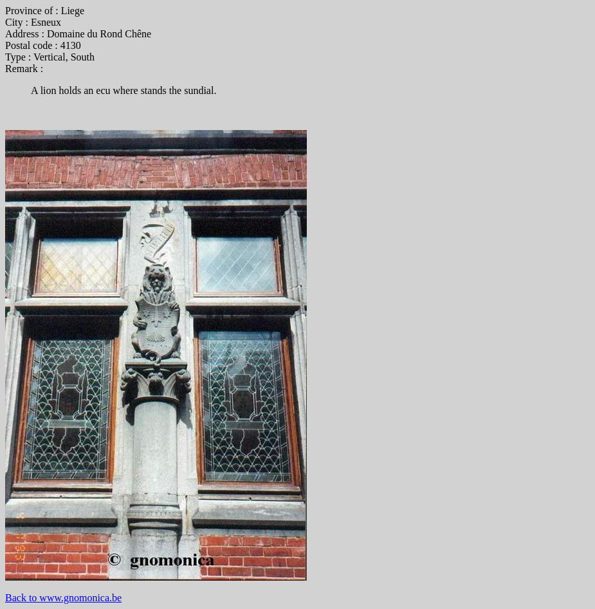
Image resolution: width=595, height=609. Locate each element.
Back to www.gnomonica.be (63, 597)
